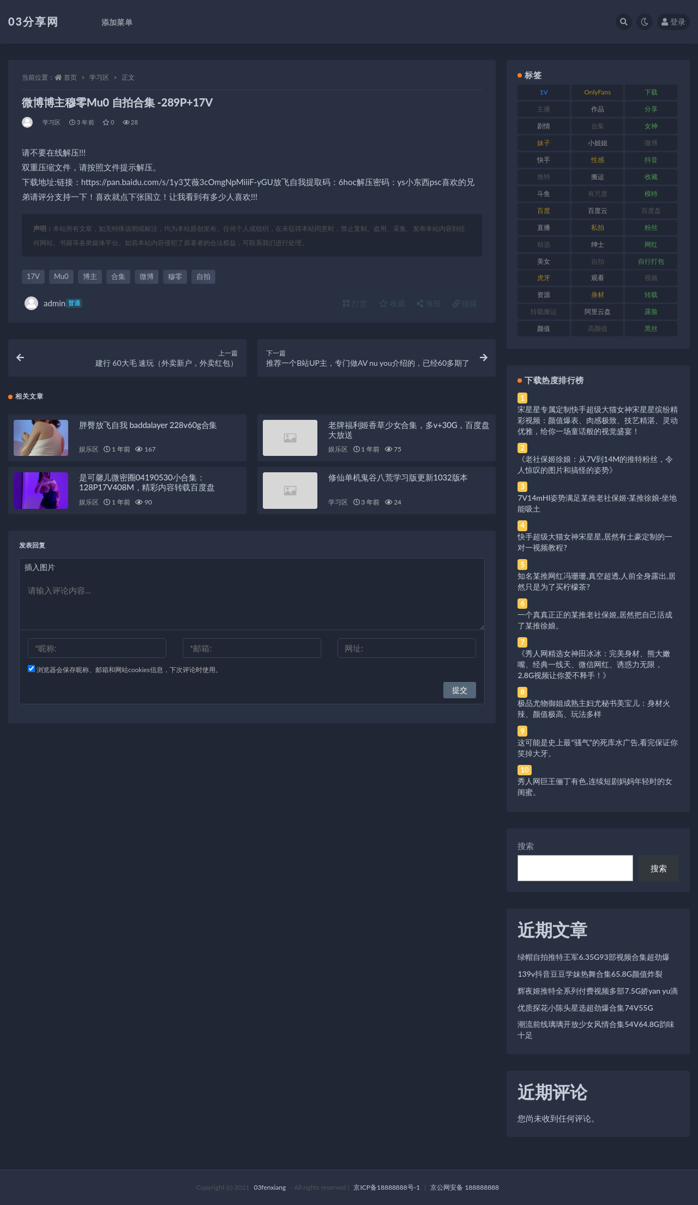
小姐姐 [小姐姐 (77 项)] (597, 143)
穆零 (175, 276)
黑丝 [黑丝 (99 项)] (651, 328)
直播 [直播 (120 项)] (543, 227)
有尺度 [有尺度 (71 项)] (597, 193)
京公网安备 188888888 (464, 1187)
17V (33, 276)
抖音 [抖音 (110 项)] (651, 160)
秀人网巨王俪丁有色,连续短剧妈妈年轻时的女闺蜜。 (595, 786)
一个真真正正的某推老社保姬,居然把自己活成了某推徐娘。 (595, 620)
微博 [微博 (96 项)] (651, 143)
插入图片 (40, 567)
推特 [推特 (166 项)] (543, 177)
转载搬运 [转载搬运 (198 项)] (544, 311)
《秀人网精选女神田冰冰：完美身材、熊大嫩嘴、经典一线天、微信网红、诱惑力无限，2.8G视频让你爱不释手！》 (594, 664)
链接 (465, 303)
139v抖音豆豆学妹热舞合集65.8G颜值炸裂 (590, 973)
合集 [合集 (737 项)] (597, 126)
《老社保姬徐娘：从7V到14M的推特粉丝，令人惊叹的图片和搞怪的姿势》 (595, 464)
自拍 (203, 276)
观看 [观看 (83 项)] (597, 278)
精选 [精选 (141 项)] (543, 244)
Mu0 (61, 276)
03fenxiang (270, 1187)
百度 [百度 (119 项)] (543, 210)
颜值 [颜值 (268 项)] (543, 328)
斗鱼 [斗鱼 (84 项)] (543, 193)
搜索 (526, 846)
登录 (673, 21)
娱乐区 (88, 450)
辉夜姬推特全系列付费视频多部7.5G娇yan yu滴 (598, 990)
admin (53, 303)
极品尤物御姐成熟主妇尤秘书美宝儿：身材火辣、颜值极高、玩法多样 (594, 708)
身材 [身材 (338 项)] (597, 294)
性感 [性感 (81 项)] (597, 160)
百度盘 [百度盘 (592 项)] (651, 210)
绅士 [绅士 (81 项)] (597, 244)
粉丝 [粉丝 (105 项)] (651, 227)
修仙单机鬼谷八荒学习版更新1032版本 (398, 478)
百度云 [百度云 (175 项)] (597, 210)
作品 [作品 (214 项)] (597, 109)
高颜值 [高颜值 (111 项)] (597, 328)
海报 (429, 303)
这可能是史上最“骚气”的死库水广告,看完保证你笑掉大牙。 (598, 748)
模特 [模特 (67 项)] (651, 193)
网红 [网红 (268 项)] (651, 244)
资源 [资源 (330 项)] (543, 294)
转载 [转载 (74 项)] (651, 294)
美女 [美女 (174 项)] (543, 261)
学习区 (99, 77)
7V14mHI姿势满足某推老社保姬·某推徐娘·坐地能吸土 (597, 503)
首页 (70, 77)
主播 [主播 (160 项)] (543, 109)
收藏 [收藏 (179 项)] (651, 177)
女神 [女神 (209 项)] (651, 126)
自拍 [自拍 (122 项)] (597, 261)
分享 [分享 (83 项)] (651, 109)
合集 (118, 276)
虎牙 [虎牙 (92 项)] (543, 278)
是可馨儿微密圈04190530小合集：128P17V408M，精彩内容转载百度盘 (147, 482)
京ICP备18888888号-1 (386, 1187)
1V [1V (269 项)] (544, 92)
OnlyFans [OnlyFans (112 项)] (597, 92)
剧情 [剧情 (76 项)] (543, 126)
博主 (90, 276)
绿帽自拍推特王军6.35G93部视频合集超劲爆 (593, 956)
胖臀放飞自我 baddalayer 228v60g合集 (148, 425)
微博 (147, 276)
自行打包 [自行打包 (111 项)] (651, 261)
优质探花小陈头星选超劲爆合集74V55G (585, 1007)
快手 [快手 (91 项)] (543, 160)
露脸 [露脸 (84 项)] (651, 311)
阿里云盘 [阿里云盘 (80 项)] (598, 311)
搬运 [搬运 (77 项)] (597, 177)
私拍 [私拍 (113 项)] (597, 227)
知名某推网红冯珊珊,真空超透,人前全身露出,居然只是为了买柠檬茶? (597, 581)
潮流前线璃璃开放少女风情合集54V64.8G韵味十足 (596, 1029)
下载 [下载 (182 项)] (651, 92)
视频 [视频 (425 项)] (651, 278)
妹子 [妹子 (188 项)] (543, 143)
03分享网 (33, 21)
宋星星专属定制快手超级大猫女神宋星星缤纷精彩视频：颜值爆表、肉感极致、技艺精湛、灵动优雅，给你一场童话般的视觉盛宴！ (598, 420)
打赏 (355, 303)
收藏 (392, 303)
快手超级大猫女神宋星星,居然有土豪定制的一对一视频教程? (595, 542)
